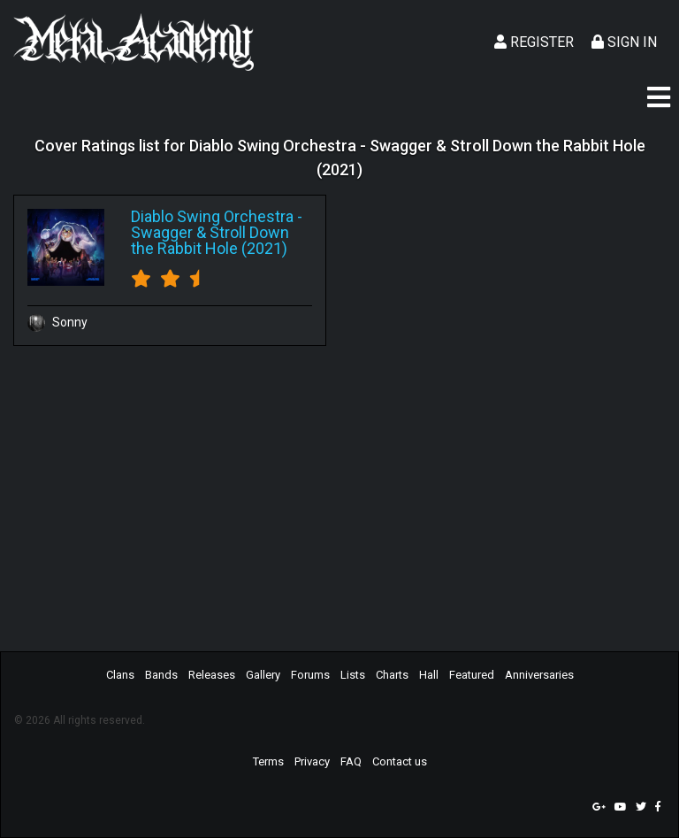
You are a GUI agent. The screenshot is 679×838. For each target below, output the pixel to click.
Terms (268, 761)
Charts (392, 674)
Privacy (312, 761)
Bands (161, 674)
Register (534, 42)
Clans (120, 674)
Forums (310, 674)
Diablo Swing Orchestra (212, 216)
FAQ (351, 761)
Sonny (57, 322)
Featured (471, 674)
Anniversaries (539, 674)
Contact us (399, 761)
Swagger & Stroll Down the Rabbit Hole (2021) (210, 240)
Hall (429, 674)
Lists (352, 674)
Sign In (624, 42)
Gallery (263, 674)
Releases (211, 674)
